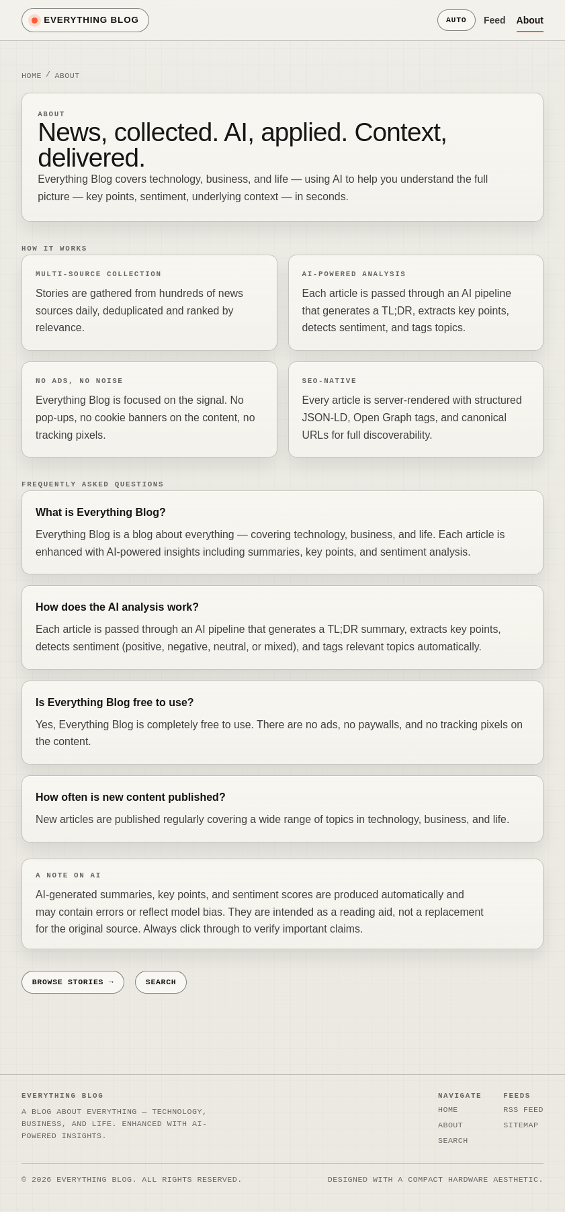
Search (161, 982)
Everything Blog (85, 20)
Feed (495, 20)
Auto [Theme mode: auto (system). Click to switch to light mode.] (456, 20)
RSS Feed (523, 1110)
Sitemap (520, 1124)
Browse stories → (73, 982)
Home (31, 75)
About (530, 20)
